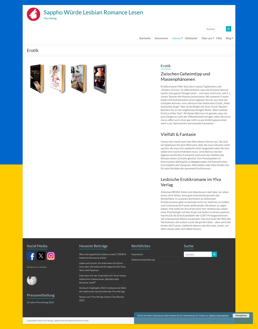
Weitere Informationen (219, 316)
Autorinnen (161, 38)
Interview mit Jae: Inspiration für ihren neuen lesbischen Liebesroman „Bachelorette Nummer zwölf (102, 279)
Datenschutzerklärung (143, 259)
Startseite (144, 38)
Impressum (137, 254)
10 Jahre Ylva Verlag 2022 (40, 302)
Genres (176, 38)
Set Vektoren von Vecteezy (37, 267)
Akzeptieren (241, 315)
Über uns (207, 38)
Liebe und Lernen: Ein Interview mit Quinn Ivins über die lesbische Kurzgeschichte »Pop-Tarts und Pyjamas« (102, 267)
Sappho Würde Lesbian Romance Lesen (95, 12)
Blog (228, 38)
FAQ (219, 38)
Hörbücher (191, 38)
